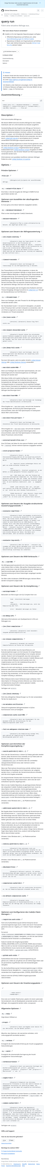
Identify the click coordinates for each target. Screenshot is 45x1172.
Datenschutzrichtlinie (6, 1143)
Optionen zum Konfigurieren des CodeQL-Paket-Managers (21, 913)
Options (6, 164)
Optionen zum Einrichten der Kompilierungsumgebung (13, 745)
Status (38, 1164)
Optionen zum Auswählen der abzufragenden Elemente (20, 200)
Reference (24, 14)
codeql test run (33, 290)
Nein (11, 1140)
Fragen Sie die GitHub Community (11, 1151)
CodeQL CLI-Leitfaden (16, 16)
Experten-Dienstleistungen (13, 1166)
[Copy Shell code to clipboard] (41, 101)
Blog (23, 1166)
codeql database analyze (11, 148)
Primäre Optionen (9, 170)
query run (27, 16)
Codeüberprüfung (34, 14)
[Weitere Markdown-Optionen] (18, 51)
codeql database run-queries (21, 159)
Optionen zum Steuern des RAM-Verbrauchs (20, 556)
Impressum (17, 1164)
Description (8, 115)
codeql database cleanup (18, 362)
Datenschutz (31, 1164)
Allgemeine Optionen (11, 1008)
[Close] (40, 3)
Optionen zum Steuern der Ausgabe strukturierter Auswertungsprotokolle (22, 504)
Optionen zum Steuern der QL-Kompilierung (20, 586)
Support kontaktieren (8, 1153)
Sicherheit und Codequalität (12, 14)
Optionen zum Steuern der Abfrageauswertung (21, 231)
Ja (4, 1140)
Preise (3, 1166)
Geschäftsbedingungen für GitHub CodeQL (20, 39)
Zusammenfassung (11, 94)
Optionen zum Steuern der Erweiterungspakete (21, 983)
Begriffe (24, 1164)
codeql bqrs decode (11, 138)
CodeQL (6, 16)
